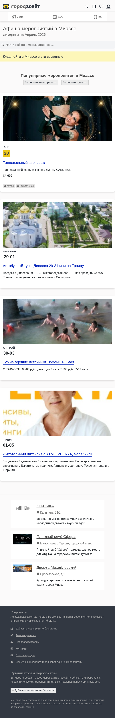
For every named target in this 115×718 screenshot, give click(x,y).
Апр (6, 146)
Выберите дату (73, 82)
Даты (57, 17)
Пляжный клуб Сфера (56, 536)
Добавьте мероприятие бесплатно (33, 690)
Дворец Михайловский (56, 567)
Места (17, 17)
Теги (97, 17)
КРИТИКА (45, 506)
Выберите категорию (39, 82)
